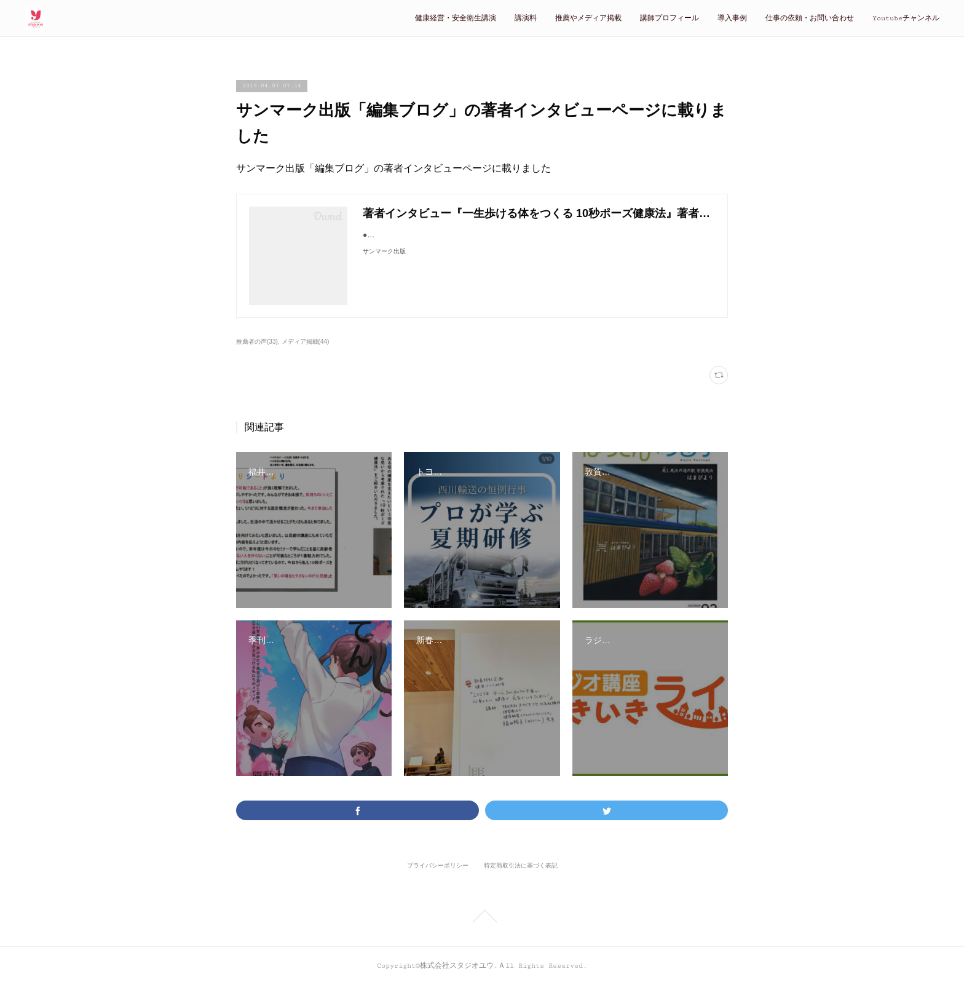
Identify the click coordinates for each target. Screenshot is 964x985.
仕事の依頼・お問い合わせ (809, 18)
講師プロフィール (669, 18)
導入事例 (732, 18)
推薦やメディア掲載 (588, 18)
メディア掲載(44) (306, 341)
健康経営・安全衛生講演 (455, 18)
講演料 (526, 18)
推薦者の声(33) (257, 341)
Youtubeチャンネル (905, 18)
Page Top (482, 916)
